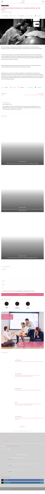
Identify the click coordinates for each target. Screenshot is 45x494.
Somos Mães (5, 12)
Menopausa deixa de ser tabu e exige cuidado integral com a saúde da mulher (29, 418)
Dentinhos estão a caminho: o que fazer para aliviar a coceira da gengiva (23, 467)
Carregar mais (22, 426)
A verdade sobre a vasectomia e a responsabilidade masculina (22, 257)
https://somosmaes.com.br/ (7, 104)
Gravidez (7, 5)
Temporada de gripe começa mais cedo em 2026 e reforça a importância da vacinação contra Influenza (22, 210)
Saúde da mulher (22, 161)
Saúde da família (22, 207)
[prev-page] (2, 262)
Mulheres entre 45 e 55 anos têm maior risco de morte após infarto (23, 163)
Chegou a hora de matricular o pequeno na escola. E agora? (34, 95)
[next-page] (4, 262)
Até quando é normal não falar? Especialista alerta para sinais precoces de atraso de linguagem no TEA (28, 404)
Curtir (41, 483)
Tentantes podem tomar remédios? (15, 473)
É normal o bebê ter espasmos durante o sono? (18, 461)
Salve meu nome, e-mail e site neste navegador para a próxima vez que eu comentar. (18, 291)
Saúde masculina (18, 388)
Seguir (41, 486)
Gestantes (3, 5)
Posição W (3, 94)
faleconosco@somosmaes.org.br (13, 449)
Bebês (16, 402)
